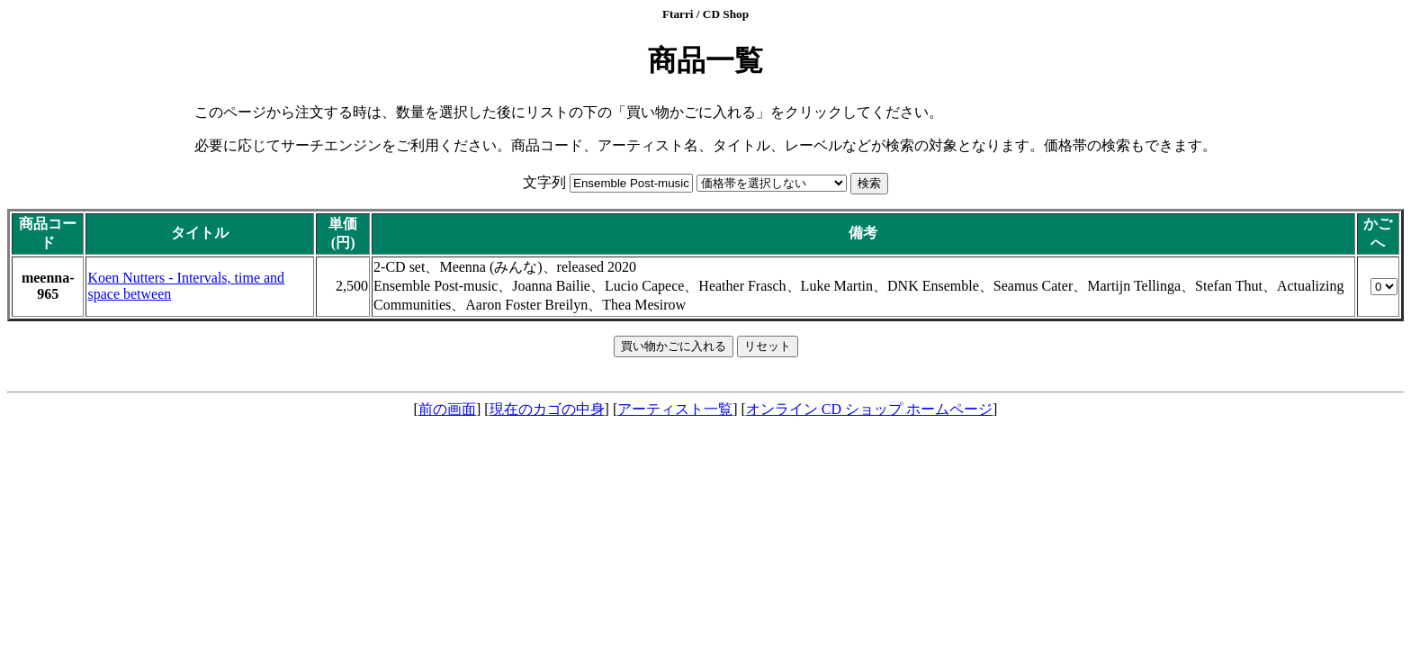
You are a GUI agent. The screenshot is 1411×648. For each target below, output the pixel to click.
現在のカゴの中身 (547, 409)
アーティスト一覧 (674, 409)
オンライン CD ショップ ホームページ (869, 409)
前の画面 (447, 409)
